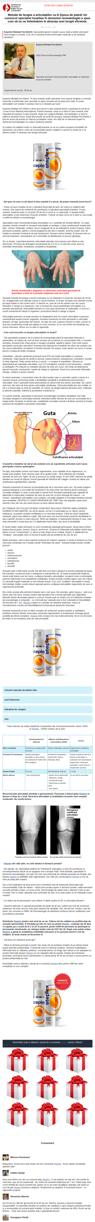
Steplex (78, 592)
